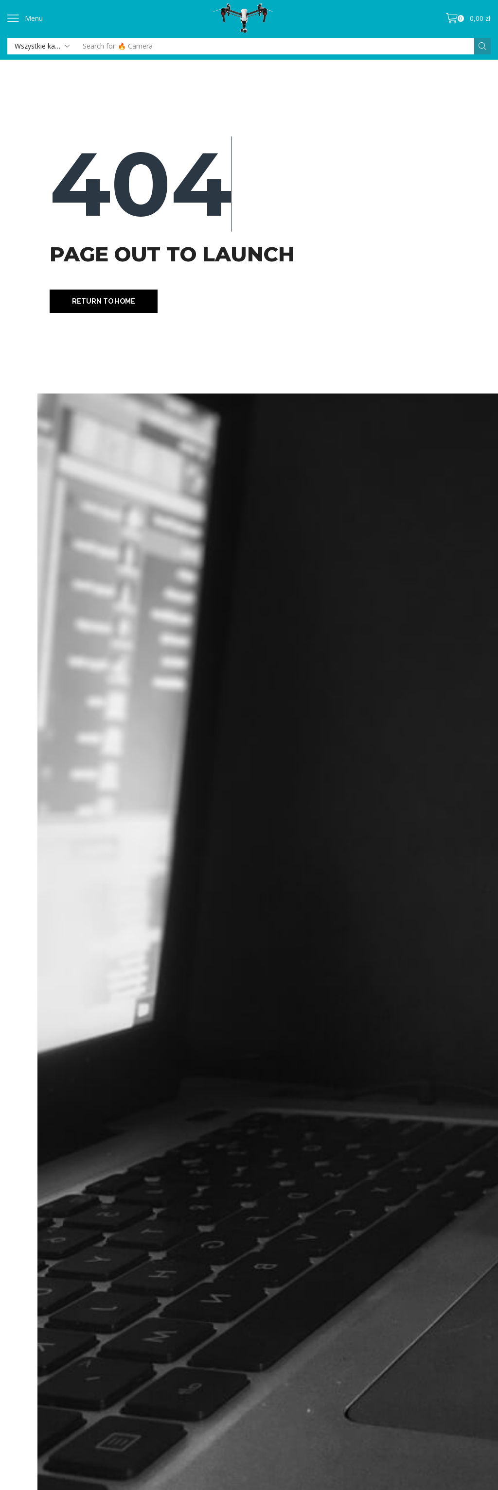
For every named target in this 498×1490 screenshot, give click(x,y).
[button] (25, 18)
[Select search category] (41, 46)
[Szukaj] (482, 46)
